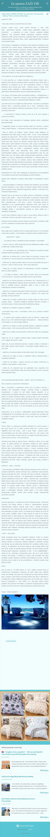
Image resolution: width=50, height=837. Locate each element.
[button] (47, 14)
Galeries (30, 829)
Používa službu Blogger (25, 826)
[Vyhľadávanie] (47, 4)
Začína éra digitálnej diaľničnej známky (17, 776)
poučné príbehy (11, 641)
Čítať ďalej (44, 770)
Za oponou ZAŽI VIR (25, 3)
